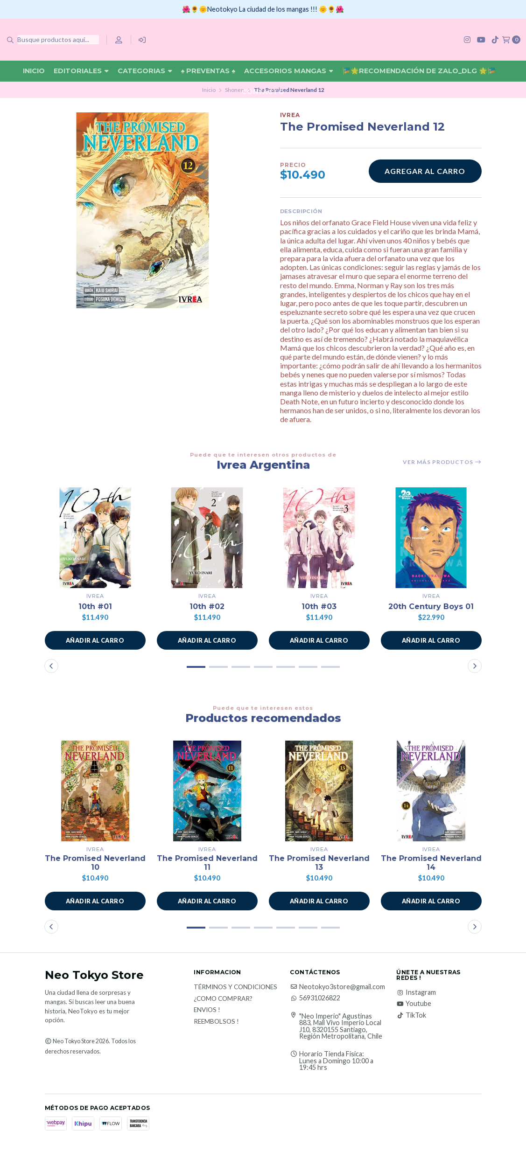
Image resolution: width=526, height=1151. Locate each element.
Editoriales (81, 71)
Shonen (234, 90)
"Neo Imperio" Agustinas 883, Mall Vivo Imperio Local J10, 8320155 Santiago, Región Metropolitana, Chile (340, 1026)
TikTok (411, 1015)
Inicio (34, 71)
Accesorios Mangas (288, 71)
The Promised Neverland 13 (319, 863)
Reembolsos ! (216, 1022)
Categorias (145, 71)
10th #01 (95, 606)
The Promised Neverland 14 (431, 863)
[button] (95, 640)
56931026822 (315, 998)
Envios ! (207, 1010)
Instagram (416, 992)
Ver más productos (442, 462)
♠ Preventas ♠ (208, 71)
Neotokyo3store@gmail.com (337, 987)
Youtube (413, 1004)
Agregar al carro (425, 170)
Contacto (263, 92)
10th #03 (319, 606)
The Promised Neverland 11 (207, 863)
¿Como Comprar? (223, 999)
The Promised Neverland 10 (95, 863)
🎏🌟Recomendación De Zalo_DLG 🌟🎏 (419, 71)
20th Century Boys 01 (431, 606)
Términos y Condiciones (235, 987)
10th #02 (206, 606)
